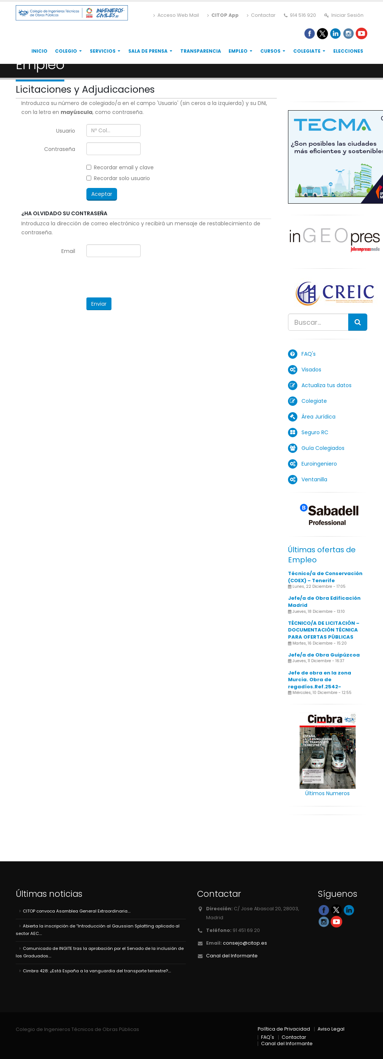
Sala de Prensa (148, 51)
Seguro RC (314, 432)
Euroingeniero (319, 463)
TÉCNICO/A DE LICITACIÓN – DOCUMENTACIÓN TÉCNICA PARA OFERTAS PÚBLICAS (323, 630)
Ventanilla (314, 479)
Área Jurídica (318, 416)
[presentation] (143, 277)
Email (68, 251)
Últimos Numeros (327, 793)
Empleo (238, 51)
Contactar (261, 15)
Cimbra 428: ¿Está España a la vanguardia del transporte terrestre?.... (97, 971)
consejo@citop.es (245, 943)
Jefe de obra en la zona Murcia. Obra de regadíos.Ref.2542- (319, 679)
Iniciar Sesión (344, 15)
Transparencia (200, 51)
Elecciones (348, 51)
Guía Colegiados (322, 448)
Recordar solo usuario (118, 178)
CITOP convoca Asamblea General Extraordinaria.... (77, 911)
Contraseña (59, 149)
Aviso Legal (331, 1029)
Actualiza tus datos (326, 385)
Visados (311, 369)
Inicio (39, 51)
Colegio (66, 51)
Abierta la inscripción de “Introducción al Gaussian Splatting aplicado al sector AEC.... (98, 929)
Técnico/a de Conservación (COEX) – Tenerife (325, 577)
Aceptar (101, 194)
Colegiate (307, 51)
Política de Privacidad (284, 1029)
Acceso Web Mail (176, 15)
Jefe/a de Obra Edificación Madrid (324, 602)
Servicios (103, 51)
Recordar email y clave (120, 167)
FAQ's (308, 354)
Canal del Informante (232, 956)
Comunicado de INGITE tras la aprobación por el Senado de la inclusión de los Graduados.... (100, 952)
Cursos (270, 51)
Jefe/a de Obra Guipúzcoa (324, 654)
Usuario (65, 131)
